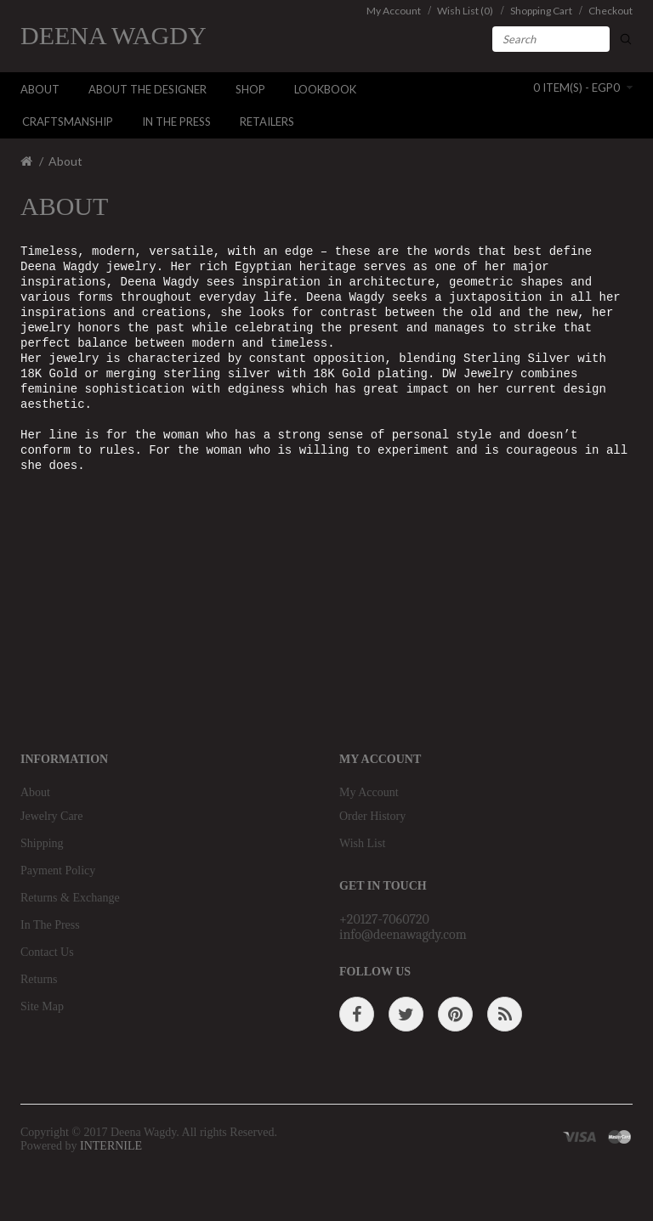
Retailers (267, 121)
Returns (39, 979)
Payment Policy (57, 870)
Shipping (42, 843)
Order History (372, 816)
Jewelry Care (51, 816)
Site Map (42, 1006)
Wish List (362, 843)
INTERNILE (111, 1145)
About (40, 89)
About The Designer (147, 89)
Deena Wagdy (113, 35)
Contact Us (47, 952)
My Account (369, 792)
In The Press (176, 121)
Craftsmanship (67, 121)
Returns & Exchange (70, 897)
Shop (250, 89)
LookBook (325, 89)
